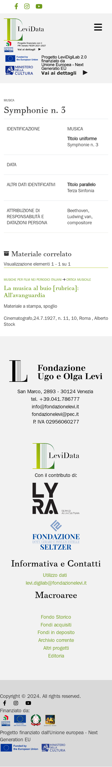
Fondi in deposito (56, 632)
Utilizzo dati (55, 575)
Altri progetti (56, 648)
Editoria (56, 656)
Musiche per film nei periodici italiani (33, 279)
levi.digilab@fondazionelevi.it (56, 583)
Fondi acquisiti (56, 625)
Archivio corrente (56, 640)
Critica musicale (78, 279)
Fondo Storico (56, 617)
